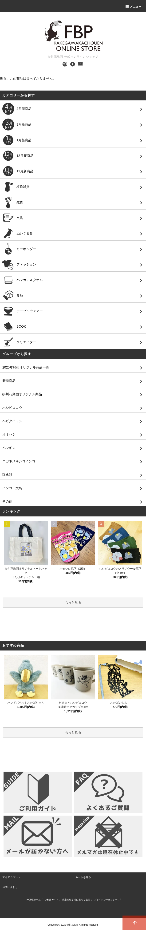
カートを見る (83, 877)
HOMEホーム (34, 899)
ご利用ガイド (51, 899)
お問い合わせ (10, 887)
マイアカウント (11, 877)
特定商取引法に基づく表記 (76, 899)
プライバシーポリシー (106, 899)
